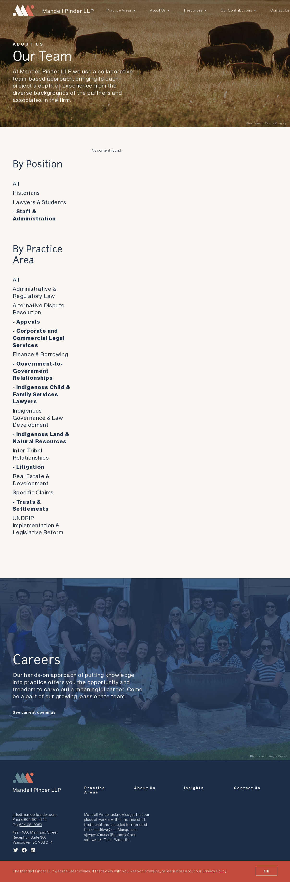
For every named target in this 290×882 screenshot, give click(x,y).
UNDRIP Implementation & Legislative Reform (38, 525)
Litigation (30, 467)
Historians (26, 193)
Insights (194, 787)
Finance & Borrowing (40, 354)
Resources (192, 10)
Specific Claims (33, 492)
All (16, 183)
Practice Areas (119, 10)
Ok (267, 871)
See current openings (34, 712)
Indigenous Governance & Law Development (38, 417)
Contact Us (278, 10)
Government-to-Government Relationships (38, 370)
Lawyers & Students (39, 202)
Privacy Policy (214, 871)
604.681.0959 (30, 823)
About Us (157, 10)
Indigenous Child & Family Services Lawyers (41, 394)
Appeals (28, 321)
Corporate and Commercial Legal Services (39, 338)
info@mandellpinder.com (34, 813)
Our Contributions (235, 10)
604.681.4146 (35, 818)
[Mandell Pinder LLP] (52, 10)
